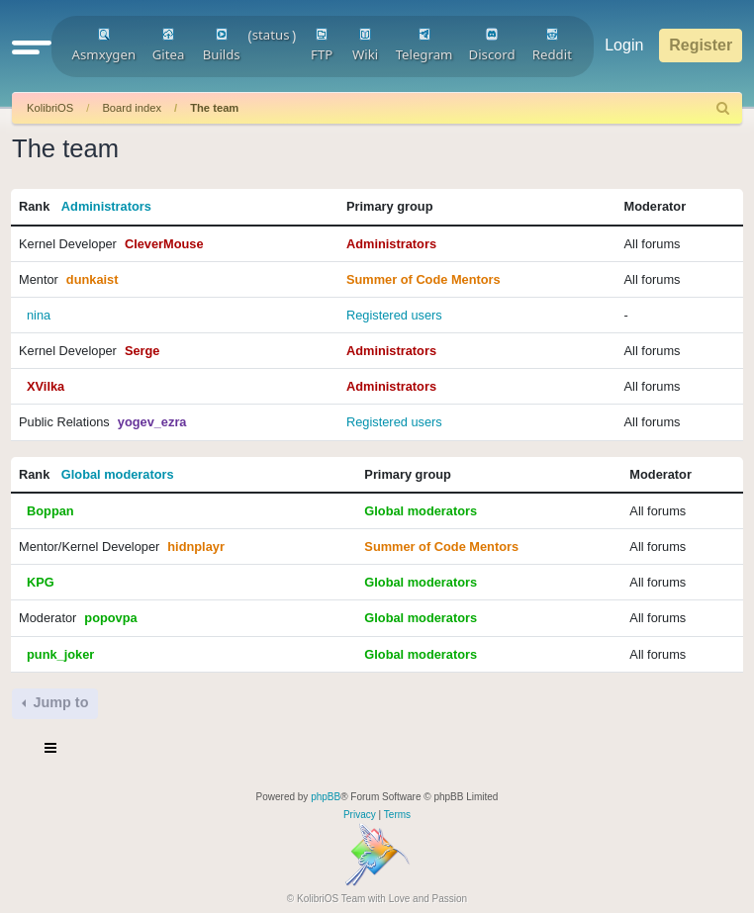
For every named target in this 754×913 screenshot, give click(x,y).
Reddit (552, 45)
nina (38, 315)
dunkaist (92, 279)
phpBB (325, 796)
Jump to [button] (58, 702)
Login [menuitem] (624, 45)
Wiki (365, 45)
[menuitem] (723, 108)
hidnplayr (196, 546)
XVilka (45, 386)
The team (214, 108)
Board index (131, 108)
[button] (31, 46)
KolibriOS (50, 108)
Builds (221, 45)
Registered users (394, 315)
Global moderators (117, 474)
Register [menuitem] (700, 45)
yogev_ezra (152, 421)
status (271, 35)
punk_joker (60, 654)
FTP (321, 45)
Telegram (424, 45)
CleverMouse (164, 243)
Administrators (106, 206)
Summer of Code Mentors (423, 279)
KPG (40, 582)
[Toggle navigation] (51, 751)
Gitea (168, 45)
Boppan (50, 510)
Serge (142, 350)
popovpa (110, 617)
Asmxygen (104, 45)
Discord (492, 45)
